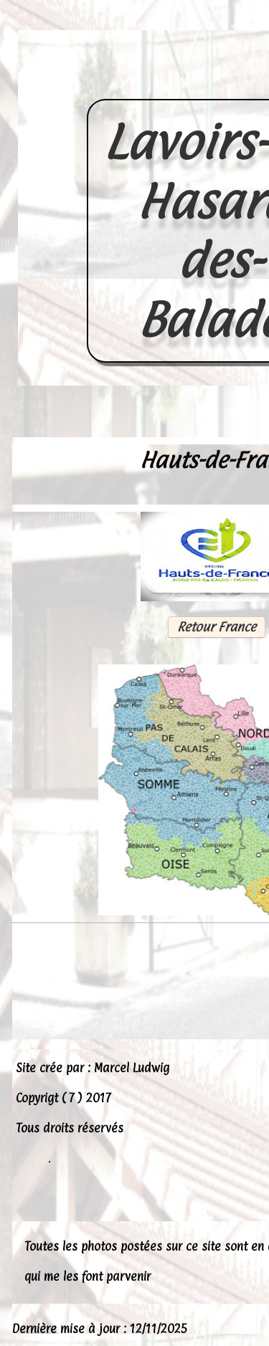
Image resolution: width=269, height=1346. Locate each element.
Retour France (215, 626)
